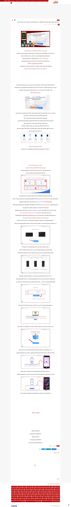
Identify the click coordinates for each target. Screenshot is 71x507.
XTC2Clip (24, 492)
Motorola (52, 490)
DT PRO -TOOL (14, 486)
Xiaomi (20, 492)
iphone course (51, 495)
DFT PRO (20, 486)
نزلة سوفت (23, 501)
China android (30, 486)
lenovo (34, 495)
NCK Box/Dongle (46, 490)
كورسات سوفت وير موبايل (55, 501)
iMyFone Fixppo (38, 90)
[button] (54, 449)
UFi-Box (47, 492)
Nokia (38, 490)
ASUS (54, 486)
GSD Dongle (49, 488)
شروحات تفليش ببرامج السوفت (30, 499)
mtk (26, 495)
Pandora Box (22, 490)
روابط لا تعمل (28, 0)
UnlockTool (36, 492)
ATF (51, 486)
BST (37, 486)
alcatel (13, 492)
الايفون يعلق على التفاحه (43, 58)
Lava (18, 488)
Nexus (41, 490)
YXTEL (16, 492)
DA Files (24, 486)
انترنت (44, 497)
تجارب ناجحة (29, 497)
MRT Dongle (14, 488)
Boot (34, 486)
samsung (20, 495)
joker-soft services (44, 495)
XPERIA (28, 492)
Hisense (32, 488)
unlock (51, 497)
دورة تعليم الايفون (14, 497)
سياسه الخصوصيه (33, 0)
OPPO (34, 490)
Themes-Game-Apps (56, 492)
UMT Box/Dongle (41, 492)
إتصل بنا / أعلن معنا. (39, 0)
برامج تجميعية (35, 497)
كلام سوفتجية (18, 499)
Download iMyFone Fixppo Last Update (35, 165)
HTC (45, 488)
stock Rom (54, 497)
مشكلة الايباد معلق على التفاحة (35, 63)
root (23, 495)
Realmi (17, 490)
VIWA (32, 492)
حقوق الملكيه (17, 0)
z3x (47, 497)
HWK (42, 488)
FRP (53, 488)
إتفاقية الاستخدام (23, 0)
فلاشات (23, 499)
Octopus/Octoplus (28, 490)
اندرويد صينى (40, 497)
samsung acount (14, 495)
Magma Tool (57, 490)
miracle (30, 495)
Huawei (29, 488)
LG (21, 488)
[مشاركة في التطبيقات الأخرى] (40, 449)
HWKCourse (37, 488)
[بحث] (11, 3)
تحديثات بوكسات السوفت (22, 497)
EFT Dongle (57, 488)
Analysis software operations (44, 486)
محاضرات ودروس (38, 501)
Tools (51, 492)
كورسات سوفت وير (12, 0)
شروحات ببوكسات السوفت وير (41, 499)
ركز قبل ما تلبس (49, 499)
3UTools (58, 486)
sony (58, 497)
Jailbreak (24, 488)
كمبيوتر (13, 499)
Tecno (13, 490)
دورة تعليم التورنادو (56, 499)
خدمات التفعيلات (45, 0)
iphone (56, 495)
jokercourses (38, 495)
